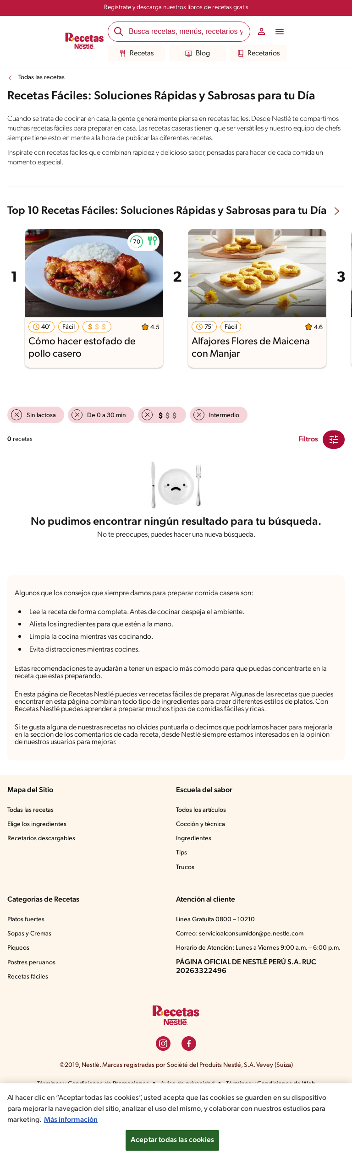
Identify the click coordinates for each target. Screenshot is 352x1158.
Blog (197, 53)
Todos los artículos (201, 810)
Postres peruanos (31, 962)
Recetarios (258, 53)
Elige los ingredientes (36, 824)
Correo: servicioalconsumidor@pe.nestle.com (239, 933)
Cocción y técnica (200, 824)
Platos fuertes (25, 919)
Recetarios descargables (41, 838)
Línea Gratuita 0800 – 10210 (215, 919)
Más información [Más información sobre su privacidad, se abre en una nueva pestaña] (71, 1120)
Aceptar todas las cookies (172, 1140)
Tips (181, 852)
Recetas (136, 53)
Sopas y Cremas (29, 933)
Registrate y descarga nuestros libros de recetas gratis (176, 7)
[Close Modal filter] (334, 439)
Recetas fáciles (27, 976)
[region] (176, 1120)
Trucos (185, 867)
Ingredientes (193, 838)
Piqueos (18, 948)
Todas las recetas (41, 77)
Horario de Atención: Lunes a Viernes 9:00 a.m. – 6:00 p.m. (258, 948)
